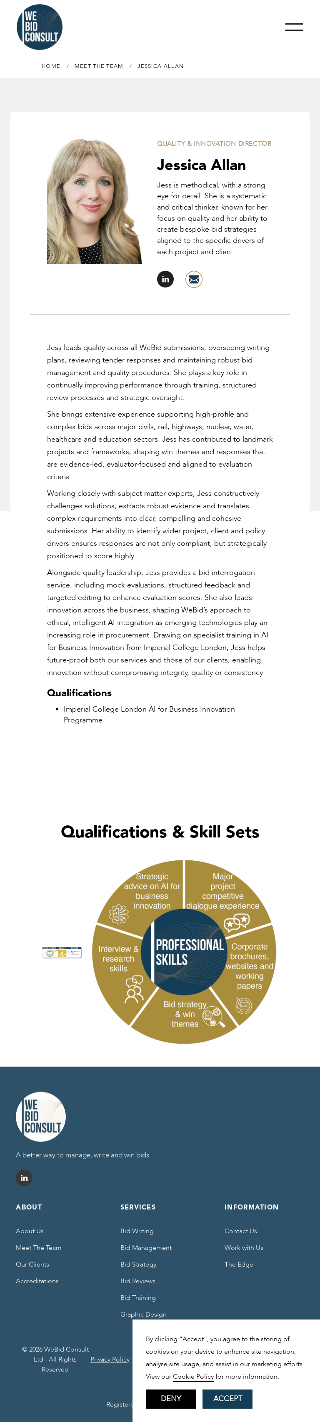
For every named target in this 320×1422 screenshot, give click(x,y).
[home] (39, 27)
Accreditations (37, 1286)
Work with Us (244, 1252)
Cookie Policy (193, 1376)
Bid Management (146, 1252)
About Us (30, 1236)
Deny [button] (171, 1399)
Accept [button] (227, 1399)
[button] (294, 27)
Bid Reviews (137, 1286)
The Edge (239, 1269)
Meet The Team (39, 1252)
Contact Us (241, 1236)
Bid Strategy (138, 1269)
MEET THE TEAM (99, 66)
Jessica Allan (161, 66)
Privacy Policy (110, 1364)
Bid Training (138, 1302)
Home (51, 66)
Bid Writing (137, 1236)
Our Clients (32, 1269)
